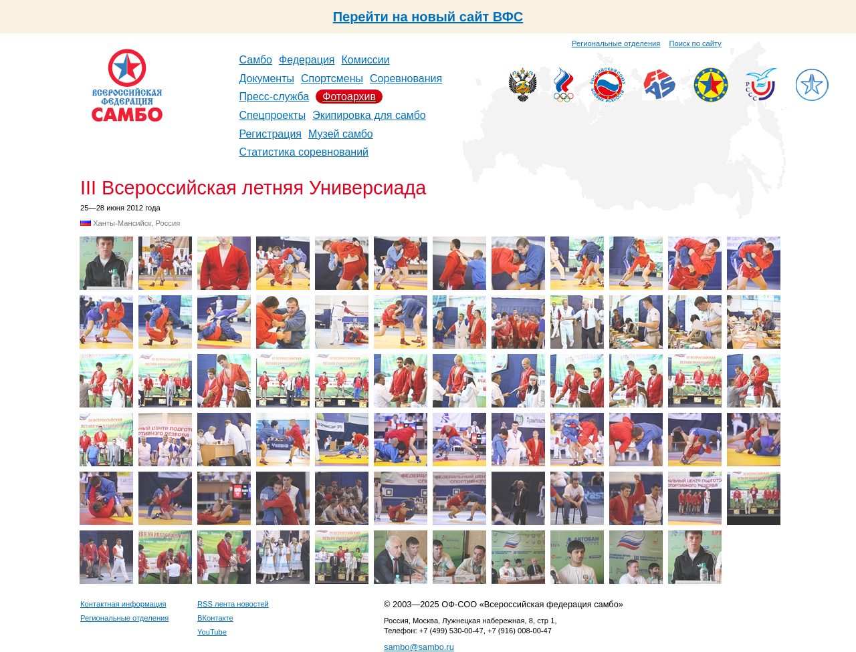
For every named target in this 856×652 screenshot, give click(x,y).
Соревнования (406, 78)
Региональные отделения (616, 43)
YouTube (212, 632)
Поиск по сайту (695, 43)
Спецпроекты (272, 115)
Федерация (307, 59)
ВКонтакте (215, 618)
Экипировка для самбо (369, 115)
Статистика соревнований (304, 152)
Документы (266, 78)
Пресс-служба (274, 96)
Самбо (256, 59)
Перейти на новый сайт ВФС (428, 16)
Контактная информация (123, 604)
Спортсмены (332, 78)
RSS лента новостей (233, 604)
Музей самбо (340, 134)
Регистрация (270, 134)
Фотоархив (349, 96)
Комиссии (366, 59)
